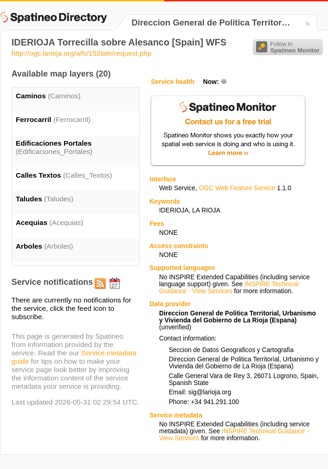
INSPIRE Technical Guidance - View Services (228, 288)
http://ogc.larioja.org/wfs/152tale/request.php (82, 53)
